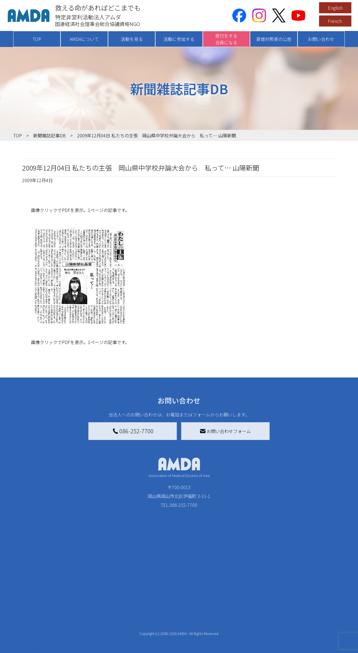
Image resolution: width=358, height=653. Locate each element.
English (335, 7)
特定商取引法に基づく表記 (308, 592)
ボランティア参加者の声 (94, 641)
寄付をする (150, 581)
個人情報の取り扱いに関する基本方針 (308, 618)
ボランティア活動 (87, 632)
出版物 (32, 630)
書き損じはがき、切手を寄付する (173, 613)
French (335, 21)
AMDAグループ (39, 603)
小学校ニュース (40, 621)
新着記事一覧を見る (89, 592)
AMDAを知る (34, 592)
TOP (37, 39)
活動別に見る (83, 610)
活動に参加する (179, 39)
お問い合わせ (321, 39)
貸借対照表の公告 (273, 39)
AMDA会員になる (159, 592)
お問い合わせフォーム (225, 431)
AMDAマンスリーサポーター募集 (174, 601)
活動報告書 (36, 612)
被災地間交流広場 (229, 581)
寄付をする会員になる (226, 39)
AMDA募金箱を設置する (165, 626)
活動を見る (132, 39)
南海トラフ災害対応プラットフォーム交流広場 (246, 605)
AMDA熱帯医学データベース (42, 642)
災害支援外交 (228, 592)
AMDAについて (84, 39)
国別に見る (81, 601)
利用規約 (291, 603)
